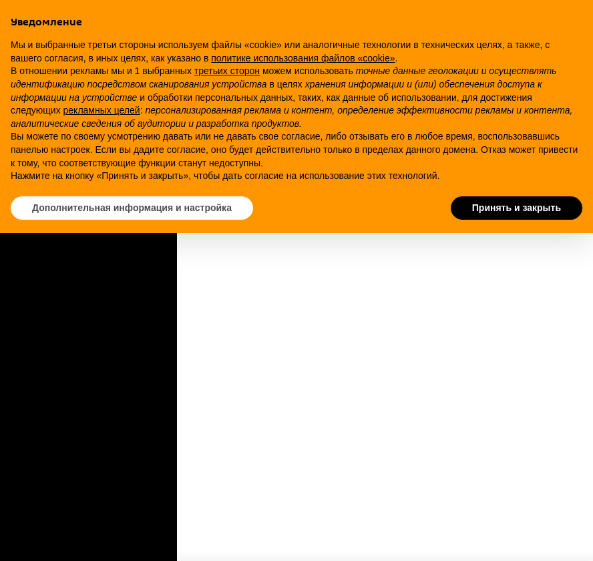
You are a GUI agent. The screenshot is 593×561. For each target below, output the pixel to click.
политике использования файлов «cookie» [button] (303, 58)
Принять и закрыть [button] (516, 207)
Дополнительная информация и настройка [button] (132, 207)
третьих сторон (227, 70)
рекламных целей (101, 110)
